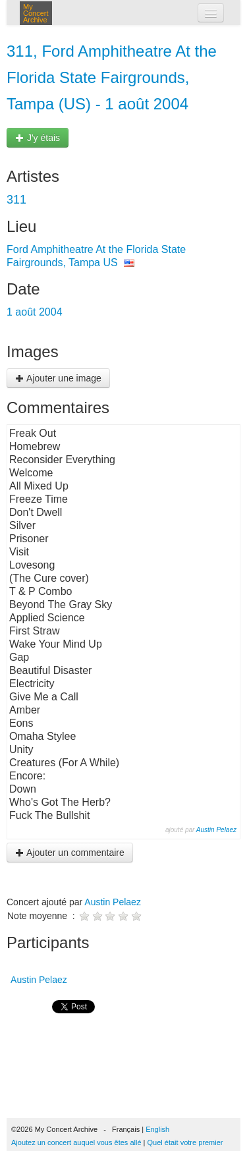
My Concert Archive (36, 13)
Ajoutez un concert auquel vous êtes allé (76, 1142)
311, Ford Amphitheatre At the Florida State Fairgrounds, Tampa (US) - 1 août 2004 (112, 77)
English (157, 1129)
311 (16, 199)
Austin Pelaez (216, 829)
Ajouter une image (58, 378)
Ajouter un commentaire (69, 852)
